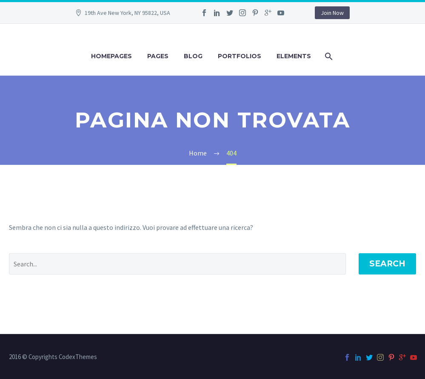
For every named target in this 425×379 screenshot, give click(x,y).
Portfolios (239, 56)
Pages (157, 56)
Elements (294, 56)
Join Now (332, 13)
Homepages (111, 56)
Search (387, 264)
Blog (193, 56)
